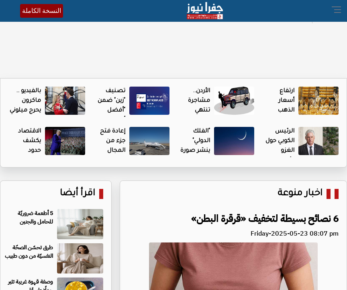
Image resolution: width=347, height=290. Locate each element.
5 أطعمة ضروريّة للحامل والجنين (35, 217)
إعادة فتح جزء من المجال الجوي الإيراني (112, 151)
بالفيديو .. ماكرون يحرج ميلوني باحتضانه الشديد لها (25, 110)
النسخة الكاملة (41, 10)
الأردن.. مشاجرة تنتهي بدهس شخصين (198, 110)
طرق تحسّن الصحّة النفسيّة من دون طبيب (29, 251)
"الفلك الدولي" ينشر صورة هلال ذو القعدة (195, 151)
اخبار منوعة (300, 194)
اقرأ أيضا (77, 194)
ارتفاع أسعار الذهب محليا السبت (285, 110)
